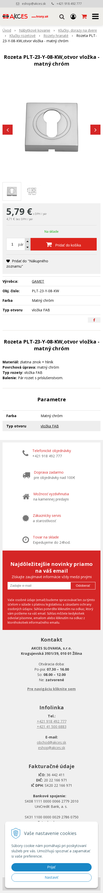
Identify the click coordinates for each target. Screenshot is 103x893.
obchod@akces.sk (51, 742)
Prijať (51, 867)
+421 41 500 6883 (51, 726)
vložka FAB (50, 426)
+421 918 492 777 (69, 4)
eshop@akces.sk (34, 4)
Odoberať (83, 585)
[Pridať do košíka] (64, 244)
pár (20, 244)
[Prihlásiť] (73, 16)
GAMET (38, 281)
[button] (61, 16)
